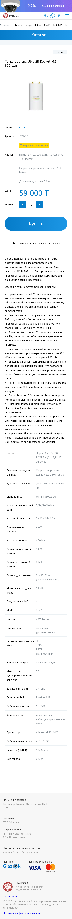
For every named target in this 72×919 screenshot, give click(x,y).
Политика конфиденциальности (21, 913)
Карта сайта (10, 896)
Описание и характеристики (36, 243)
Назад (59, 52)
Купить (36, 224)
